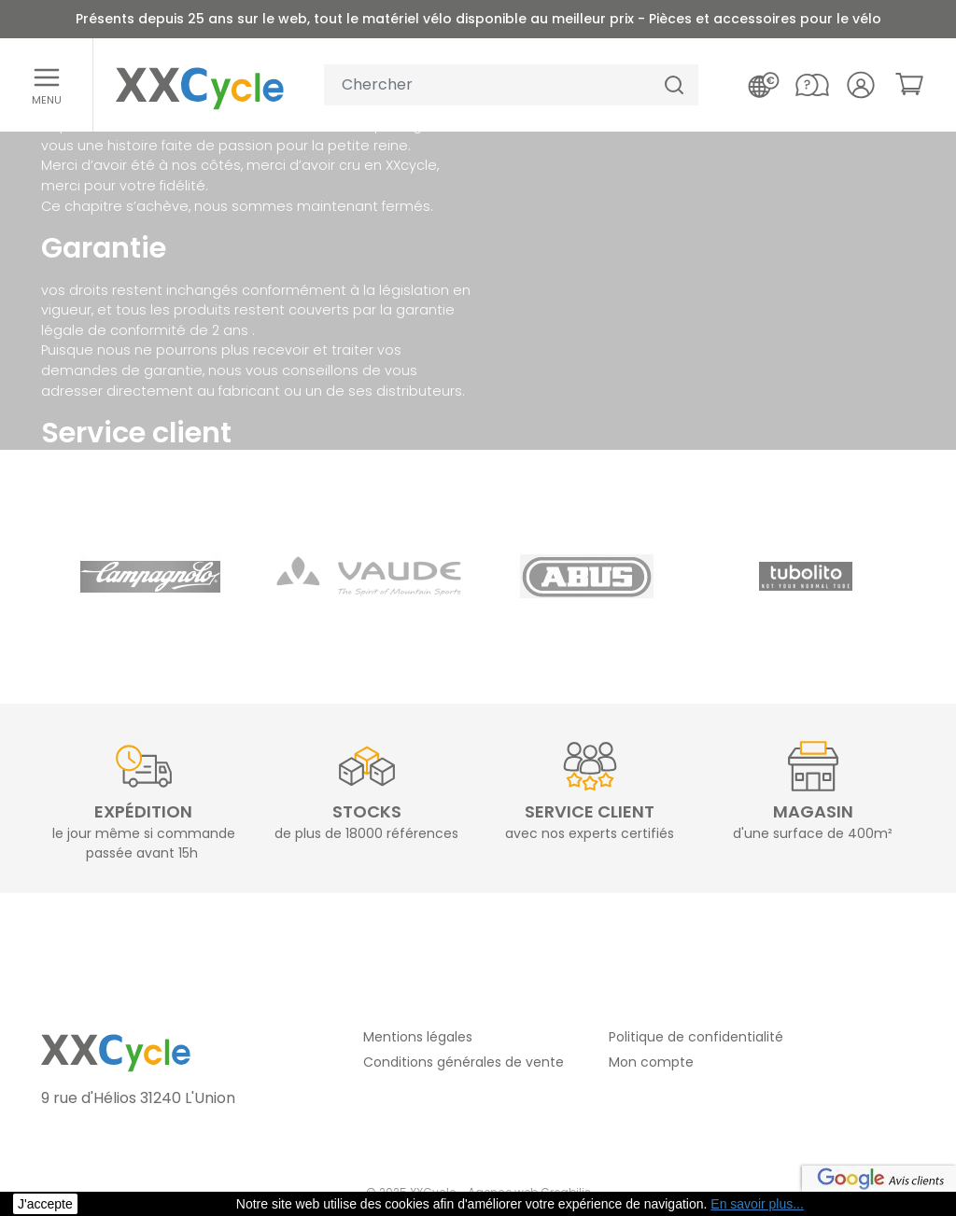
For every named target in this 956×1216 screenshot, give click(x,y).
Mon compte (651, 1062)
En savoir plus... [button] (757, 1203)
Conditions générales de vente (463, 1062)
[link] (909, 84)
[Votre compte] (860, 85)
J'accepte (45, 1203)
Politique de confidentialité (696, 1036)
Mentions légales (417, 1036)
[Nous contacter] (812, 85)
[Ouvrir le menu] (46, 85)
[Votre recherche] (487, 85)
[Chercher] (674, 85)
